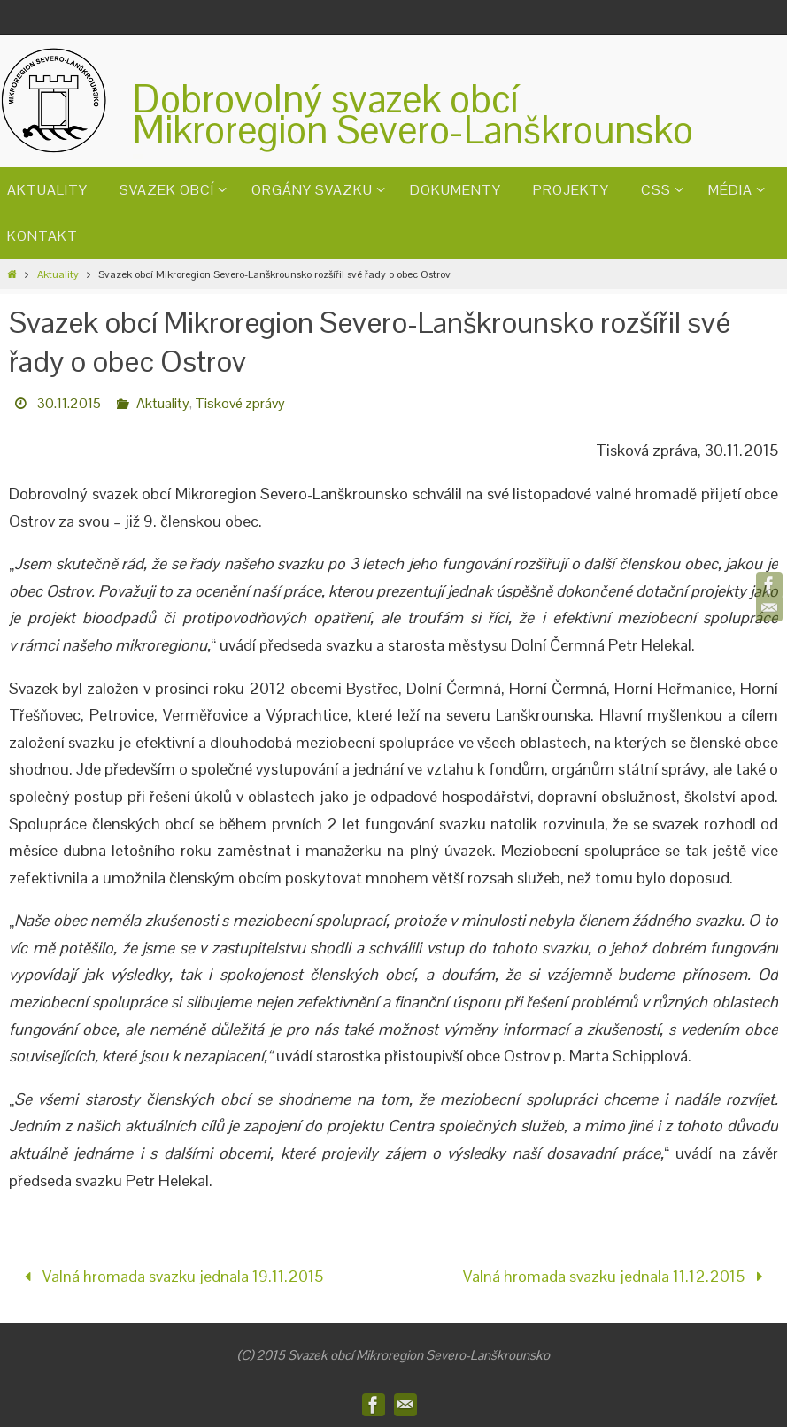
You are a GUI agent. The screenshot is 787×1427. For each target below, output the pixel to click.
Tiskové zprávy (240, 403)
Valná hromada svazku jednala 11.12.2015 (616, 1276)
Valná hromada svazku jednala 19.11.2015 (170, 1276)
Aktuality (58, 274)
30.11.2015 (69, 403)
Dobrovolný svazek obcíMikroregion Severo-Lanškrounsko (413, 114)
